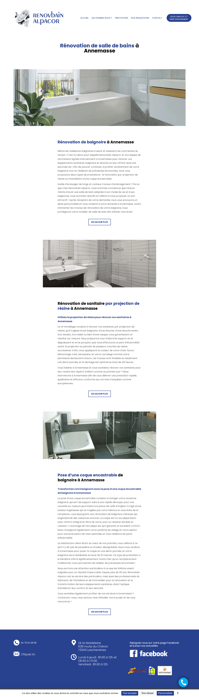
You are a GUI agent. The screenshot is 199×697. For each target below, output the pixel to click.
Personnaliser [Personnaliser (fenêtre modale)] (165, 693)
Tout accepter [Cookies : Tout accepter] (130, 693)
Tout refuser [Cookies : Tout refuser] (147, 693)
